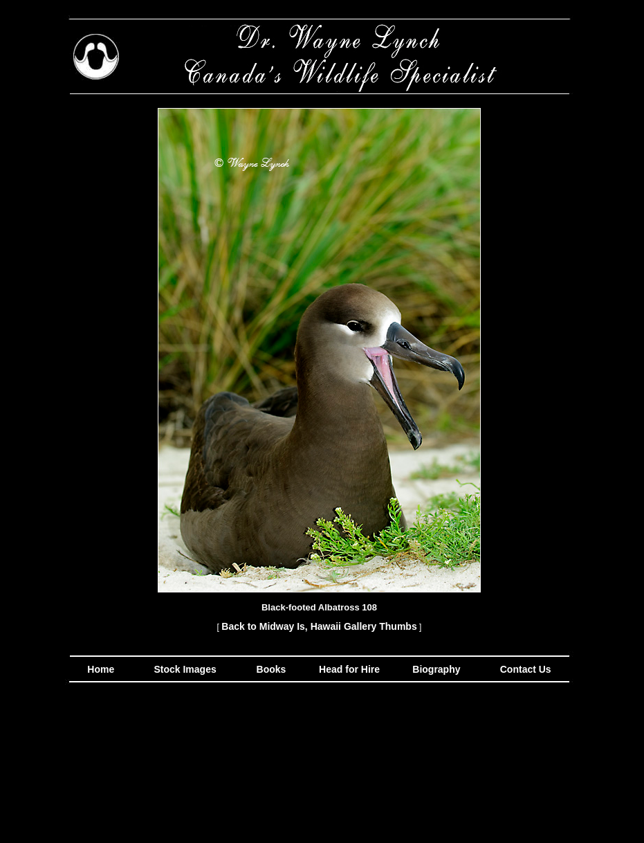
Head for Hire (350, 669)
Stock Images (184, 669)
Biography (435, 669)
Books (273, 669)
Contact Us (524, 669)
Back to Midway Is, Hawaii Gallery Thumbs (318, 626)
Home (100, 669)
